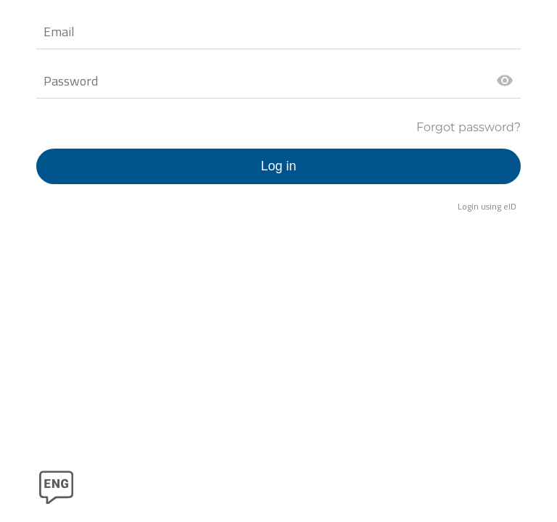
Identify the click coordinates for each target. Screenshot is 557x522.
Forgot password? (468, 127)
